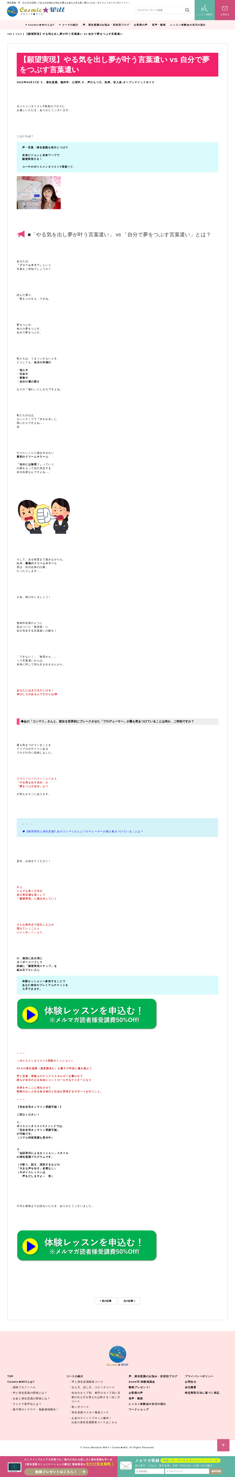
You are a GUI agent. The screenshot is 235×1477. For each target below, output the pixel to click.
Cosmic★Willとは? (41, 24)
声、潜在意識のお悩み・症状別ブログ (106, 24)
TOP (10, 33)
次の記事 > (129, 1300)
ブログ (21, 33)
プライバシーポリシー (199, 1376)
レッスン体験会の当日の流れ (188, 24)
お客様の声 (141, 24)
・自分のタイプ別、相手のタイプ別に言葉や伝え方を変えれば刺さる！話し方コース (95, 1397)
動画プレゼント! (139, 1387)
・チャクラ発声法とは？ (25, 1403)
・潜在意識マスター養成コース (89, 1412)
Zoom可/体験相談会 (142, 1381)
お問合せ (190, 1381)
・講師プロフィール (23, 1387)
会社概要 (190, 1387)
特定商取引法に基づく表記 (202, 1392)
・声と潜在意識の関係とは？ (28, 1392)
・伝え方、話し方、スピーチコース (92, 1387)
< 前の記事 (105, 1300)
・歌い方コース (79, 1406)
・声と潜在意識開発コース (86, 1381)
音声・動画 (159, 24)
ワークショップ (139, 1409)
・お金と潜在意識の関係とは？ (30, 1398)
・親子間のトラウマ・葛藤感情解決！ (34, 1409)
